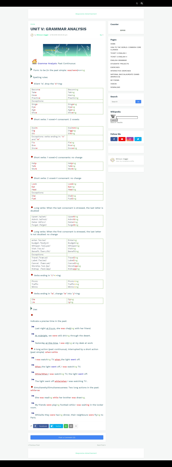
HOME (112, 44)
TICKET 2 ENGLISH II (118, 57)
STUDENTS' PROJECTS (119, 64)
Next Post (101, 445)
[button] (137, 3)
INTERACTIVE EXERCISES (120, 71)
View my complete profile (125, 161)
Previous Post (34, 445)
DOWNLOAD (115, 87)
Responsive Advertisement (86, 14)
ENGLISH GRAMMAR (118, 60)
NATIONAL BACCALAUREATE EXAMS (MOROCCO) (124, 75)
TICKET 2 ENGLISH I (118, 53)
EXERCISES (115, 67)
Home (32, 24)
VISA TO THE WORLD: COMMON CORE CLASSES (125, 48)
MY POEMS (114, 80)
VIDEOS (113, 84)
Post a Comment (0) (67, 437)
